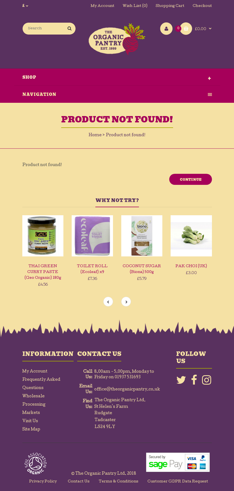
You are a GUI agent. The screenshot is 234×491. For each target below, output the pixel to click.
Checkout (202, 6)
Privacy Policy (43, 482)
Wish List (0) (135, 6)
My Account (102, 6)
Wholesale (33, 396)
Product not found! (125, 135)
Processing (33, 405)
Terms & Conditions (118, 482)
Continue (190, 179)
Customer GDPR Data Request (177, 482)
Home (95, 135)
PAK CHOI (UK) (191, 266)
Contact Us (79, 482)
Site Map (31, 430)
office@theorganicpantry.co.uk (127, 390)
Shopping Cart (170, 6)
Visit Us (30, 421)
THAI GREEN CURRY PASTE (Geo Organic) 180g (43, 272)
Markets (31, 413)
